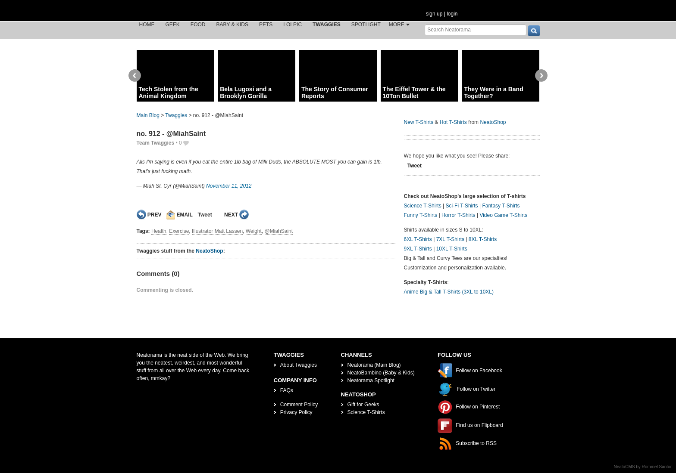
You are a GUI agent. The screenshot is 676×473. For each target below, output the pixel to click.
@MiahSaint (279, 231)
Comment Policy (299, 405)
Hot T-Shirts (453, 122)
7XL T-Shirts (450, 239)
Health (158, 231)
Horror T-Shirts (458, 215)
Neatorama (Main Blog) (374, 365)
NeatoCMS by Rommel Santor (643, 466)
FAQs (286, 390)
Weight (254, 231)
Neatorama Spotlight (370, 380)
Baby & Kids (232, 25)
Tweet (205, 215)
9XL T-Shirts (418, 249)
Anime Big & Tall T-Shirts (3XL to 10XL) (449, 292)
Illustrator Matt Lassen (217, 231)
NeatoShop (209, 251)
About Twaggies (298, 365)
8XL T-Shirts (483, 239)
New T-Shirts (418, 122)
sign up (434, 14)
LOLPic (292, 25)
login (452, 14)
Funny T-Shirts (421, 215)
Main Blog (148, 115)
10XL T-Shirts (451, 249)
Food (198, 25)
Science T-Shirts (422, 206)
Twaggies (327, 25)
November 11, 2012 (228, 186)
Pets (265, 25)
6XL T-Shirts (418, 239)
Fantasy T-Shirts (501, 206)
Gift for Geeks (363, 405)
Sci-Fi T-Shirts (461, 206)
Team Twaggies (156, 143)
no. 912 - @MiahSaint (171, 133)
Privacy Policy (296, 412)
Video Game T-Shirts (503, 215)
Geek (173, 25)
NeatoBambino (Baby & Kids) (381, 373)
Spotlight (366, 25)
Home (147, 25)
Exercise (179, 231)
